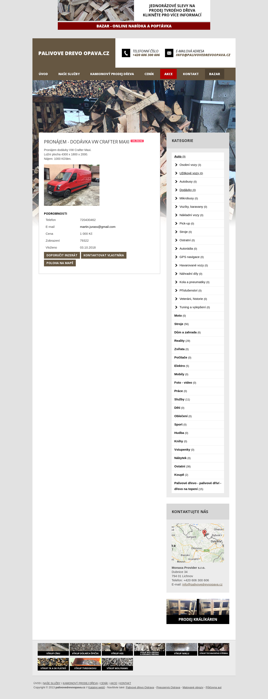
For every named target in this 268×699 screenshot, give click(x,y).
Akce (168, 74)
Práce (180, 391)
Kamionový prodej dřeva (112, 74)
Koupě (181, 474)
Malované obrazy (193, 687)
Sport (180, 424)
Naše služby (69, 74)
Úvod (43, 74)
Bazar (214, 74)
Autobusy (188, 181)
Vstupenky (184, 449)
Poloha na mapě (59, 263)
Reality (182, 340)
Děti (179, 407)
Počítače (182, 357)
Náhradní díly (191, 273)
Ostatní (182, 466)
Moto (180, 315)
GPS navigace (192, 257)
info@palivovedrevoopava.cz (203, 55)
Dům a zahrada (187, 332)
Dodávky (188, 190)
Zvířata (181, 349)
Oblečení (183, 416)
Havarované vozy (194, 265)
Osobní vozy (190, 164)
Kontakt (191, 74)
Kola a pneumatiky (195, 282)
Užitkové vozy (191, 173)
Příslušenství (191, 290)
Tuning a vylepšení (195, 307)
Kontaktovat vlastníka (104, 255)
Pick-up (187, 223)
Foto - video (185, 382)
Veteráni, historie (193, 298)
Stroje (186, 231)
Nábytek (182, 458)
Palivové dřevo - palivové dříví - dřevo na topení (197, 486)
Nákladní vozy (192, 215)
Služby (182, 399)
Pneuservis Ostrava (168, 687)
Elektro (181, 366)
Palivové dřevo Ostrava (140, 687)
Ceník (149, 74)
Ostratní (187, 240)
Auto (180, 156)
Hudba (181, 433)
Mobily (181, 374)
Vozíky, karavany (193, 206)
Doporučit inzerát (61, 255)
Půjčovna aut (214, 687)
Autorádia (188, 248)
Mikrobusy (189, 198)
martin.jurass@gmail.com (97, 226)
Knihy (180, 441)
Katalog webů (96, 687)
